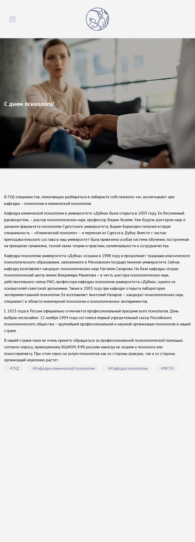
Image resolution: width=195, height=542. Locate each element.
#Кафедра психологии (128, 368)
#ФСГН (167, 368)
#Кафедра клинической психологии (64, 368)
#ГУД (14, 368)
